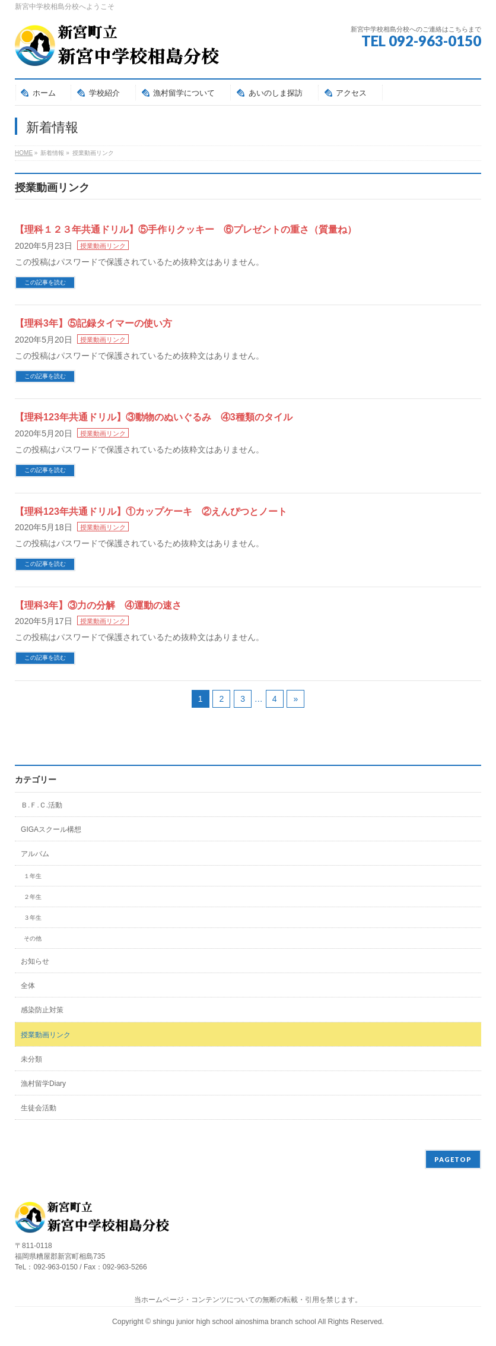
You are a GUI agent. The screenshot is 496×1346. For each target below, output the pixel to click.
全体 (28, 985)
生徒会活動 (38, 1108)
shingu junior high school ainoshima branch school (235, 1322)
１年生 (33, 876)
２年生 (33, 897)
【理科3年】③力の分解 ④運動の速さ (98, 605)
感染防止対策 (42, 1010)
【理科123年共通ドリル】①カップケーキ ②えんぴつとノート (151, 511)
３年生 (33, 917)
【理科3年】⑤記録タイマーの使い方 (93, 323)
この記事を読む (45, 282)
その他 (33, 938)
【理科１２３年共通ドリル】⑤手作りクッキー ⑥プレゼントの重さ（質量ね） (186, 229)
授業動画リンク (103, 245)
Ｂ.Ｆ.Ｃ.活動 (41, 805)
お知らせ (35, 961)
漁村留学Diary (43, 1083)
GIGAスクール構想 (51, 829)
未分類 (31, 1059)
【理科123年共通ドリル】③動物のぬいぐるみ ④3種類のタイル (153, 417)
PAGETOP (453, 1159)
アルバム (35, 854)
